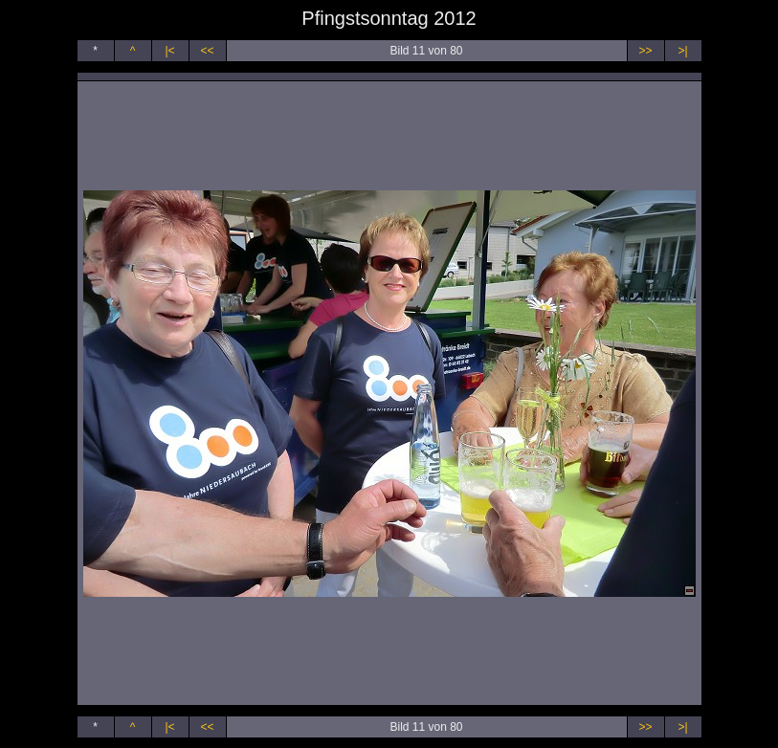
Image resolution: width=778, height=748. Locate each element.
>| (682, 50)
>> (645, 50)
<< (206, 50)
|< (169, 50)
